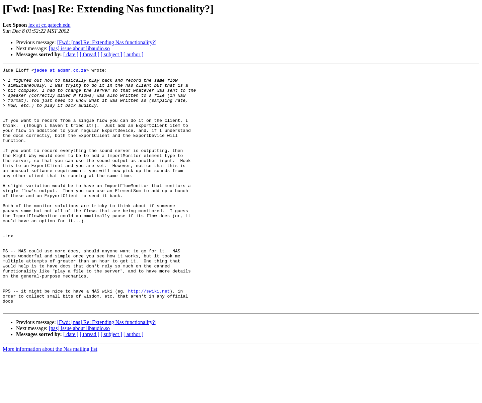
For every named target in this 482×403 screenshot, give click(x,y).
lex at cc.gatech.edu (49, 25)
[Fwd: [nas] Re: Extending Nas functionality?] (107, 42)
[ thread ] (89, 54)
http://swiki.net (149, 336)
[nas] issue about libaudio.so (79, 48)
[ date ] (70, 54)
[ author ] (134, 54)
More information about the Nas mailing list (50, 397)
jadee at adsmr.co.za (60, 71)
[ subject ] (111, 54)
